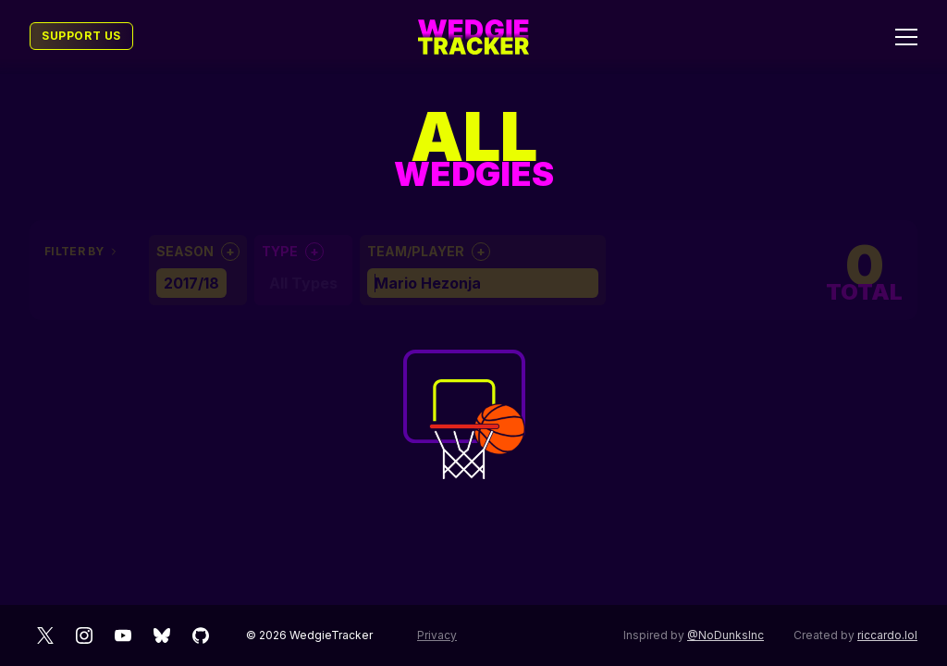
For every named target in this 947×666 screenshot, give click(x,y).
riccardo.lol (887, 635)
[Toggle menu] (906, 37)
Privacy (437, 635)
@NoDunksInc (725, 635)
